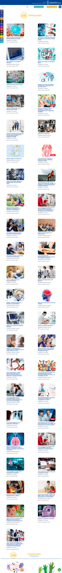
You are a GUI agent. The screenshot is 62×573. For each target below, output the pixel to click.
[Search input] (14, 7)
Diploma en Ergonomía (43, 133)
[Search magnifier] (27, 7)
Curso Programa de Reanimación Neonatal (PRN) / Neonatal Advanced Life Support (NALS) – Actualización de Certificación (46, 209)
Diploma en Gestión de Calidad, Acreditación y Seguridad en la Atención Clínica (46, 85)
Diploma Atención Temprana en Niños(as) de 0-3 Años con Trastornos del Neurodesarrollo (14, 519)
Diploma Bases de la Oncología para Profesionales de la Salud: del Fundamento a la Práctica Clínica (46, 423)
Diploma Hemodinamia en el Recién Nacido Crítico (14, 109)
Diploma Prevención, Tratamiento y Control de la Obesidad (15, 256)
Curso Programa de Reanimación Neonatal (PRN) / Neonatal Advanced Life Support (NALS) (46, 447)
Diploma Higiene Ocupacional (14, 158)
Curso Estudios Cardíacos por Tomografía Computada (14, 472)
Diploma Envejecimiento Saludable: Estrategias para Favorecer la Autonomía (13, 208)
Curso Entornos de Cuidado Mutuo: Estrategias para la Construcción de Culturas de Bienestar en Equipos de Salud (14, 374)
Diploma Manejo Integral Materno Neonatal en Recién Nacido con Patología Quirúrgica (46, 349)
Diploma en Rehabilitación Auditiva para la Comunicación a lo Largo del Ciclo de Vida (15, 349)
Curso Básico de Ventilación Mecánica (14, 62)
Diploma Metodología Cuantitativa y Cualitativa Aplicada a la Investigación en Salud (46, 398)
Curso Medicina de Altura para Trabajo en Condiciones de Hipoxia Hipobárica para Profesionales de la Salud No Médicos (46, 184)
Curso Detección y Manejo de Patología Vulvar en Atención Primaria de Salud (45, 159)
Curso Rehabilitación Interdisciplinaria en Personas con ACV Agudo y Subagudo (46, 256)
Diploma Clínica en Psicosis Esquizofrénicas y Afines (14, 495)
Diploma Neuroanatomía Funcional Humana (46, 303)
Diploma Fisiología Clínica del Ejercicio (45, 280)
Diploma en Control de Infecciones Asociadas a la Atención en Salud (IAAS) (46, 38)
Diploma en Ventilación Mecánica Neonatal (15, 326)
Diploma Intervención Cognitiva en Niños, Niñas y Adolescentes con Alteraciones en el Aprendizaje (46, 495)
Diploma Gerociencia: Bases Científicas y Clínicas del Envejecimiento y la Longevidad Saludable (46, 110)
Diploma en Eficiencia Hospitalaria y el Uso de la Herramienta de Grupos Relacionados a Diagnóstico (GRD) (15, 135)
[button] (39, 7)
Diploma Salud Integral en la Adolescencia (45, 233)
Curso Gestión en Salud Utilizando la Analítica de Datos (46, 472)
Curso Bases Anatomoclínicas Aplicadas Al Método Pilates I (14, 233)
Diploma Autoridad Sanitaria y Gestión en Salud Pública (14, 303)
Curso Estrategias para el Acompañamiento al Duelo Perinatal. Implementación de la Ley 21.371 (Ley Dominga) (14, 399)
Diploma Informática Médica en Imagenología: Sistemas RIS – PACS (14, 182)
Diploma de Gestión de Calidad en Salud (46, 62)
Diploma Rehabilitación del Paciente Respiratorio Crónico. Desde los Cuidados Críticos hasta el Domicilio (15, 448)
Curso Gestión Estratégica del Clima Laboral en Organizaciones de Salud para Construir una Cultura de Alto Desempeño (15, 544)
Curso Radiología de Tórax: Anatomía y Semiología (13, 423)
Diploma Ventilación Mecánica (45, 325)
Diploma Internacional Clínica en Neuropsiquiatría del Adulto (15, 38)
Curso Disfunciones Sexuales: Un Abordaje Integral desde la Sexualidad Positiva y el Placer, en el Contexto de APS (46, 374)
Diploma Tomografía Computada (46, 518)
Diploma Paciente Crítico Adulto (15, 84)
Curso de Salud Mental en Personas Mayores (13, 280)
